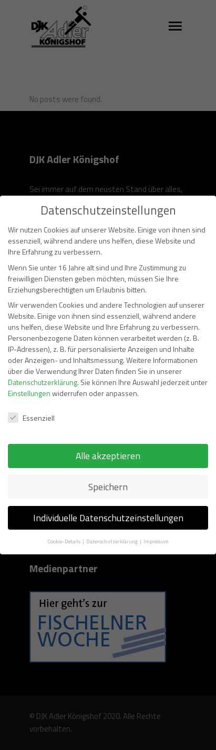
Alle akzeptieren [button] (108, 445)
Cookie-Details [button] (64, 530)
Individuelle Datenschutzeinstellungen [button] (108, 507)
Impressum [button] (156, 530)
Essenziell (31, 407)
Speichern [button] (108, 476)
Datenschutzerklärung (42, 371)
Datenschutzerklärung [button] (112, 530)
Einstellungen (29, 382)
